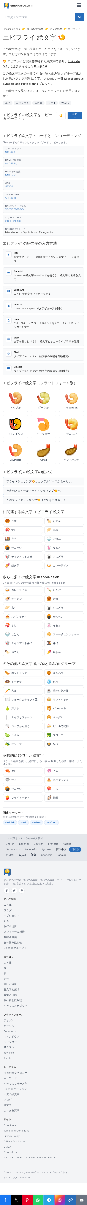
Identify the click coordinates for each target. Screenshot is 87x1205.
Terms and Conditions (16, 1130)
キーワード (10, 1078)
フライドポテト (17, 797)
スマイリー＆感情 (14, 931)
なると (53, 547)
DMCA (7, 1146)
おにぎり (54, 556)
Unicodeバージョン (15, 1089)
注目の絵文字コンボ (15, 1072)
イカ (52, 771)
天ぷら (65, 102)
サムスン (9, 1047)
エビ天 (38, 102)
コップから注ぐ (17, 726)
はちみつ (54, 672)
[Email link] (81, 1200)
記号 (6, 921)
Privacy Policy (12, 1136)
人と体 (8, 962)
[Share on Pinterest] (27, 1200)
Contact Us (10, 1152)
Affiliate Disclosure (15, 1141)
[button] (43, 150)
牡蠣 (52, 797)
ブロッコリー (57, 735)
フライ (52, 102)
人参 (11, 690)
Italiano (67, 843)
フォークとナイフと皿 (21, 699)
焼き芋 (12, 565)
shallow (36, 822)
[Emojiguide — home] (18, 6)
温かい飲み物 (57, 690)
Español (24, 843)
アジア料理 (56, 29)
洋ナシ (12, 708)
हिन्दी (33, 855)
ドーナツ (13, 681)
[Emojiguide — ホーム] (7, 872)
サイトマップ (10, 1177)
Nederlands (13, 849)
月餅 (11, 521)
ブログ (8, 1099)
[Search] (79, 17)
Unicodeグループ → (15, 947)
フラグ (8, 910)
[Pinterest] (22, 891)
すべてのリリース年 (15, 1083)
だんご (53, 590)
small (23, 822)
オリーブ (13, 744)
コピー (75, 115)
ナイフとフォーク (18, 717)
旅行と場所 (10, 984)
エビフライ (22, 102)
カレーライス (57, 565)
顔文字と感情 (11, 989)
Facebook (10, 1031)
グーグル (9, 1025)
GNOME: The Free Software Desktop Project (30, 1157)
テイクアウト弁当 (18, 556)
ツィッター (10, 1042)
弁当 (11, 538)
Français (53, 843)
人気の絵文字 (11, 1094)
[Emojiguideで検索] (39, 17)
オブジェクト (11, 915)
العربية (22, 855)
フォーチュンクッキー (62, 634)
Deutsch (38, 843)
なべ (52, 744)
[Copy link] (70, 1200)
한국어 (10, 855)
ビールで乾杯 (57, 726)
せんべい (13, 547)
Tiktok (7, 1058)
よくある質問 (11, 1110)
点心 (52, 530)
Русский (46, 849)
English (10, 843)
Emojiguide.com (11, 29)
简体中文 (61, 849)
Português (31, 849)
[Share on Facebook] (5, 1200)
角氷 (52, 681)
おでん (53, 521)
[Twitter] (14, 891)
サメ (11, 779)
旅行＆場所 (10, 926)
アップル (9, 1020)
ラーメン (13, 598)
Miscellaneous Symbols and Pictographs (29, 232)
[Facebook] (7, 891)
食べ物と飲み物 (35, 29)
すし (11, 530)
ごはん (53, 538)
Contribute (10, 1125)
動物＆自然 (10, 937)
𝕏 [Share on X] (16, 1200)
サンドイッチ (57, 699)
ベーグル (54, 717)
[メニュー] (79, 5)
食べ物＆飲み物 (13, 942)
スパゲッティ (16, 616)
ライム (12, 735)
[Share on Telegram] (48, 1200)
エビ (7, 102)
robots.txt (25, 1177)
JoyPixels (9, 1052)
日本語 (75, 849)
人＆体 (8, 905)
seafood (51, 822)
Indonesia (46, 855)
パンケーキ (56, 708)
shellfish (10, 822)
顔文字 (8, 1105)
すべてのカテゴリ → (15, 1005)
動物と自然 (10, 995)
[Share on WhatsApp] (38, 1200)
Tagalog (62, 855)
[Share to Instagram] (59, 1200)
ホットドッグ (16, 672)
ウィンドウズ (11, 1036)
